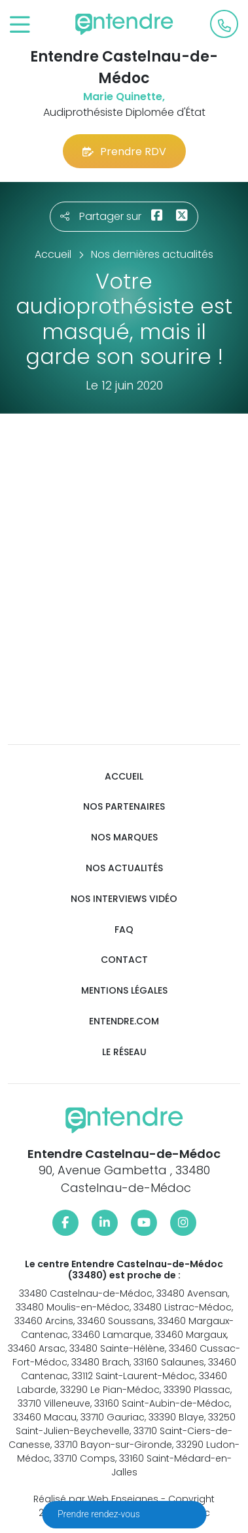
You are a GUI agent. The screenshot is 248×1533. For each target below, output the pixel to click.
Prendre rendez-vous (100, 1514)
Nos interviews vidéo (124, 899)
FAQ (124, 929)
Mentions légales (124, 990)
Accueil (124, 776)
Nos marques (124, 837)
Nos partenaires (124, 806)
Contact (124, 959)
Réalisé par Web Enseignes (95, 1499)
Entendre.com (124, 1021)
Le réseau (124, 1052)
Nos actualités (124, 868)
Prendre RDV (124, 151)
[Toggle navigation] (20, 25)
